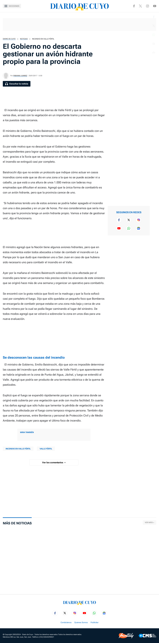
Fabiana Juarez (20, 76)
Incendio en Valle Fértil (43, 39)
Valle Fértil (46, 449)
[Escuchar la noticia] (16, 84)
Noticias (24, 39)
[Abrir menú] (12, 6)
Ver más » (149, 522)
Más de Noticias (17, 523)
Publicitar (95, 622)
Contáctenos (66, 622)
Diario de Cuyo (9, 39)
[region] (79, 24)
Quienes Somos (81, 622)
